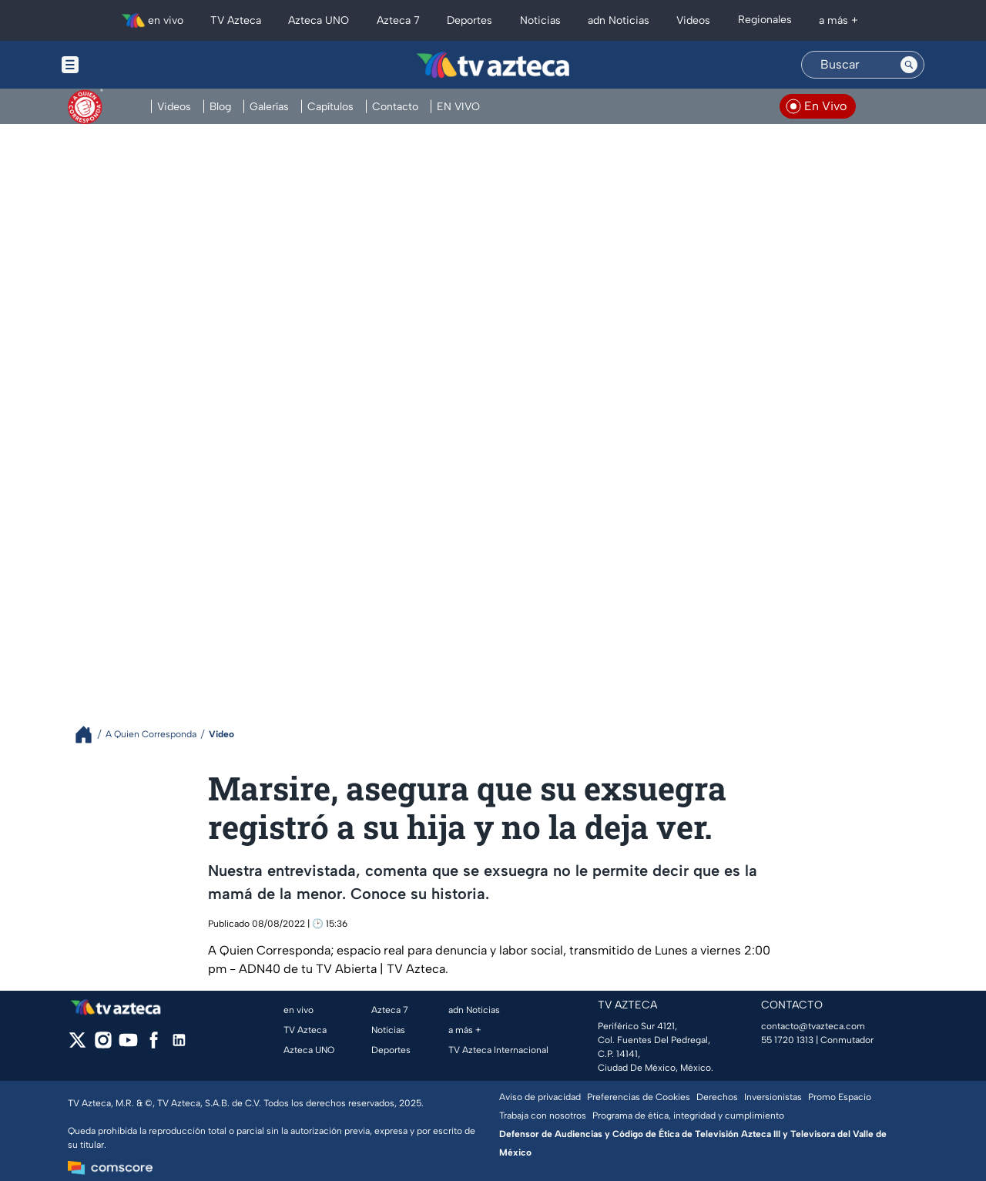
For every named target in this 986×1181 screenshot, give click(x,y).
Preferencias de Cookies (638, 1097)
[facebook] (153, 1045)
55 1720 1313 (787, 1040)
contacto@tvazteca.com (813, 1026)
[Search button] (908, 64)
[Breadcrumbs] (90, 734)
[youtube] (128, 1045)
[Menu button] (123, 64)
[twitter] (77, 1045)
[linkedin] (179, 1045)
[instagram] (102, 1045)
